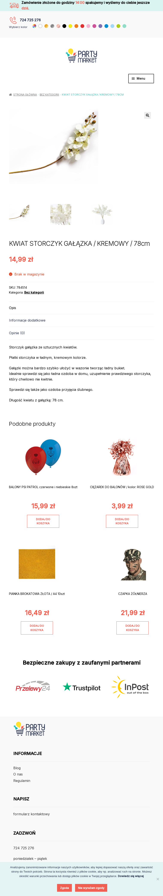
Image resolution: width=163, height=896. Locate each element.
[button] (147, 115)
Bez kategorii (49, 94)
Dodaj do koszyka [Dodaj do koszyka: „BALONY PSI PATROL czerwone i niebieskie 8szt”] (43, 521)
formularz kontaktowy (31, 814)
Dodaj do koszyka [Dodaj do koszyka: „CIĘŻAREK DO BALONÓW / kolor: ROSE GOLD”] (122, 521)
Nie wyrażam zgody (91, 888)
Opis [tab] (12, 308)
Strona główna (25, 94)
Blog (17, 768)
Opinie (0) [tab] (17, 333)
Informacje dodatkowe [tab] (27, 321)
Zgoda (64, 888)
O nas (18, 774)
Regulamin (21, 781)
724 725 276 (30, 20)
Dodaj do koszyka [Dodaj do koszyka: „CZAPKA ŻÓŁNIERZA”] (132, 628)
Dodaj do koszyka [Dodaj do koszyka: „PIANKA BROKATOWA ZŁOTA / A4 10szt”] (37, 628)
